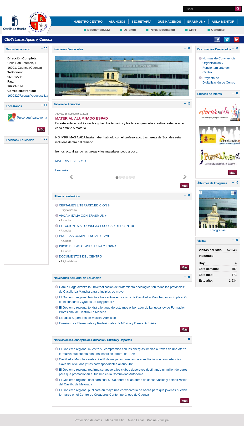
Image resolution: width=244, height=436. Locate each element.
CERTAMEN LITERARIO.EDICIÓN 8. (84, 205)
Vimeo (227, 39)
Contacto (217, 30)
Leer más (61, 170)
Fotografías (218, 230)
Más (41, 129)
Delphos (130, 30)
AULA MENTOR (223, 21)
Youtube (236, 39)
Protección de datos (88, 420)
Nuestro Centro (87, 21)
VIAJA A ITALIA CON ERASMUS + (83, 215)
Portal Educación (162, 30)
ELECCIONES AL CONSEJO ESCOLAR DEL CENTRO (97, 226)
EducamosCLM (98, 30)
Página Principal (158, 420)
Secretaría (142, 21)
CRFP (193, 30)
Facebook (217, 39)
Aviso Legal (136, 420)
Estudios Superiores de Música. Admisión (87, 318)
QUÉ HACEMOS (169, 21)
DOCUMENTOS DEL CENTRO (80, 256)
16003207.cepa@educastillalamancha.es (35, 95)
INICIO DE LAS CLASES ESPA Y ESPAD (87, 246)
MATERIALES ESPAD (70, 161)
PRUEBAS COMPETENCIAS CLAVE (84, 236)
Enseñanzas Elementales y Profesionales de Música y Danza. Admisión (108, 323)
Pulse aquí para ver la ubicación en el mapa (47, 117)
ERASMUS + (196, 21)
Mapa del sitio (114, 420)
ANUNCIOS (117, 21)
